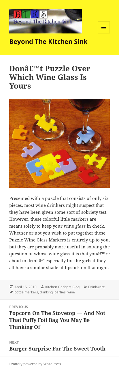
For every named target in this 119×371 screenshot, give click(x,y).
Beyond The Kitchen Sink (48, 41)
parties (60, 292)
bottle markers (26, 292)
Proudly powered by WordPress (35, 363)
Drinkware (96, 286)
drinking (46, 292)
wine (71, 292)
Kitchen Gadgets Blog (62, 286)
